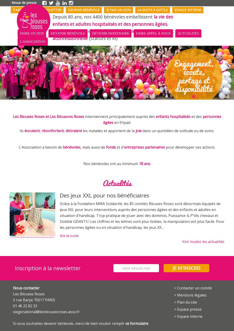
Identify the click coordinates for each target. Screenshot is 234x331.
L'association (32, 41)
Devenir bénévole (83, 10)
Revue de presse (24, 2)
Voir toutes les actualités (203, 241)
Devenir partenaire (110, 33)
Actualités (188, 33)
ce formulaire (136, 323)
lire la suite (69, 235)
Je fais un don (118, 10)
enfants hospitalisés (173, 116)
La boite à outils (153, 10)
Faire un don (32, 33)
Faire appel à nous (153, 33)
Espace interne (188, 10)
